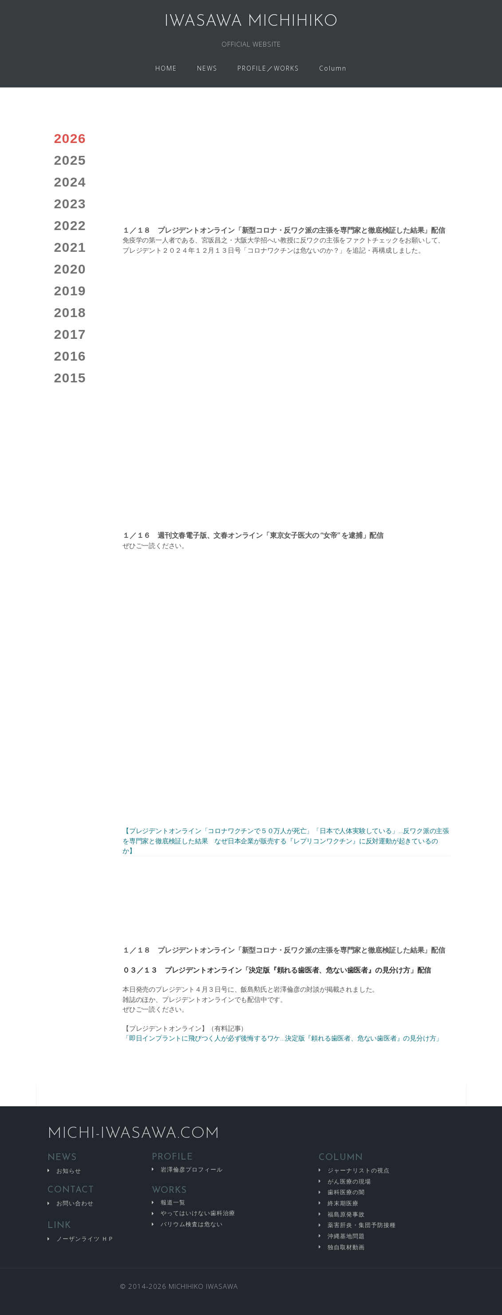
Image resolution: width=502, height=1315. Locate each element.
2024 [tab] (70, 182)
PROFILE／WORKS (268, 68)
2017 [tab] (70, 334)
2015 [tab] (70, 377)
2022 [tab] (70, 225)
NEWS (207, 68)
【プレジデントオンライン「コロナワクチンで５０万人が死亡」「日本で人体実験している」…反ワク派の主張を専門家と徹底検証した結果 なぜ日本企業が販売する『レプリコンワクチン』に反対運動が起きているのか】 (286, 840)
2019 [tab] (70, 290)
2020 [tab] (70, 269)
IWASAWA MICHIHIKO (251, 22)
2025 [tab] (70, 160)
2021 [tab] (70, 247)
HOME (166, 68)
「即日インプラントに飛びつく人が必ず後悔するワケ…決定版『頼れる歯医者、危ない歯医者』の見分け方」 (283, 1037)
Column (333, 68)
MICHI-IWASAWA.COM (133, 1134)
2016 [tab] (70, 356)
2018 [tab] (70, 312)
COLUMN (341, 1157)
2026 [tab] (70, 138)
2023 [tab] (70, 203)
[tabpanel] (286, 603)
